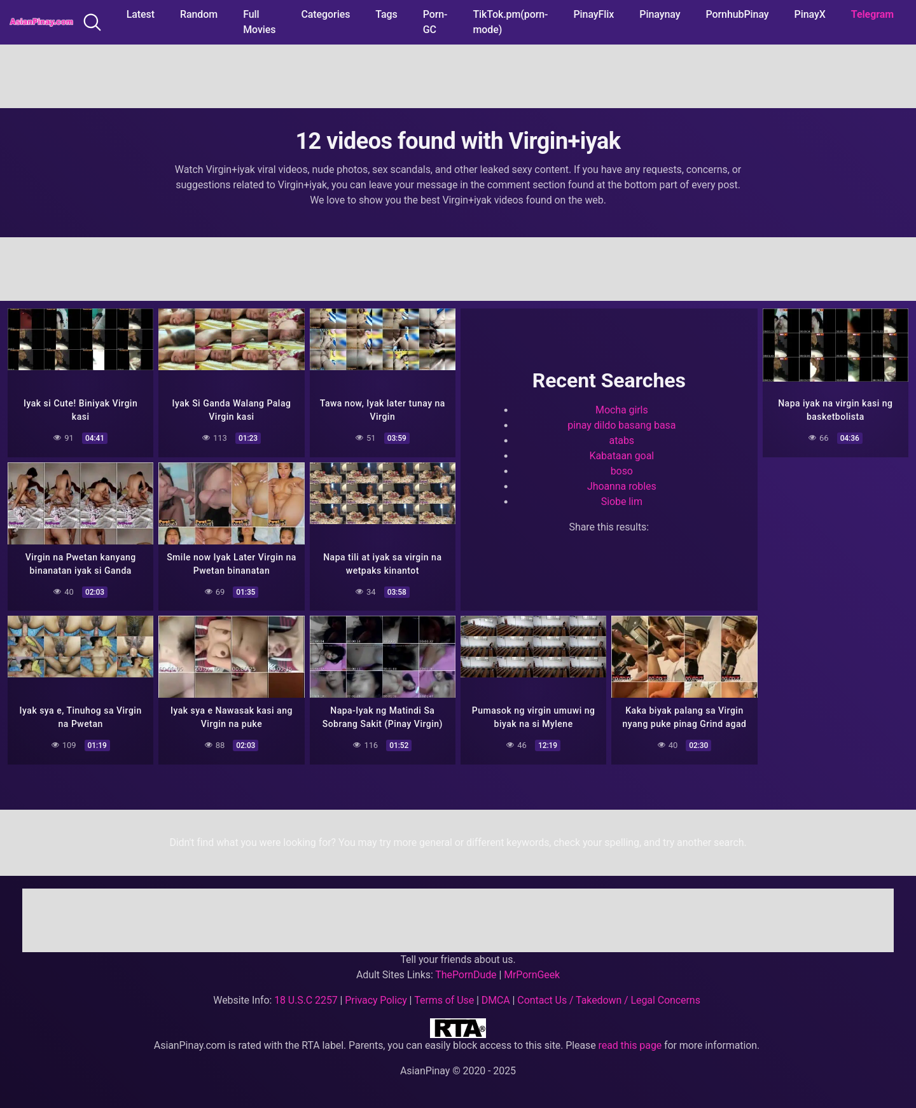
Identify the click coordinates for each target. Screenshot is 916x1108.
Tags (386, 14)
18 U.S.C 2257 (306, 1000)
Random (199, 14)
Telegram (872, 14)
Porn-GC (435, 22)
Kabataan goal (622, 456)
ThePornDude (465, 975)
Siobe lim (621, 502)
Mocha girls (621, 411)
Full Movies (259, 22)
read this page (630, 1045)
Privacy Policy (375, 1000)
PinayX (810, 14)
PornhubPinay (736, 14)
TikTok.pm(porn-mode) (510, 22)
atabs (621, 441)
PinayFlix (593, 14)
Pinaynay (659, 14)
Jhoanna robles (621, 487)
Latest (141, 14)
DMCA (496, 1000)
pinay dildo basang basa (621, 426)
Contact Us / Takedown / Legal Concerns (608, 1000)
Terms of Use (444, 1000)
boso (622, 472)
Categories (325, 14)
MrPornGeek (532, 975)
